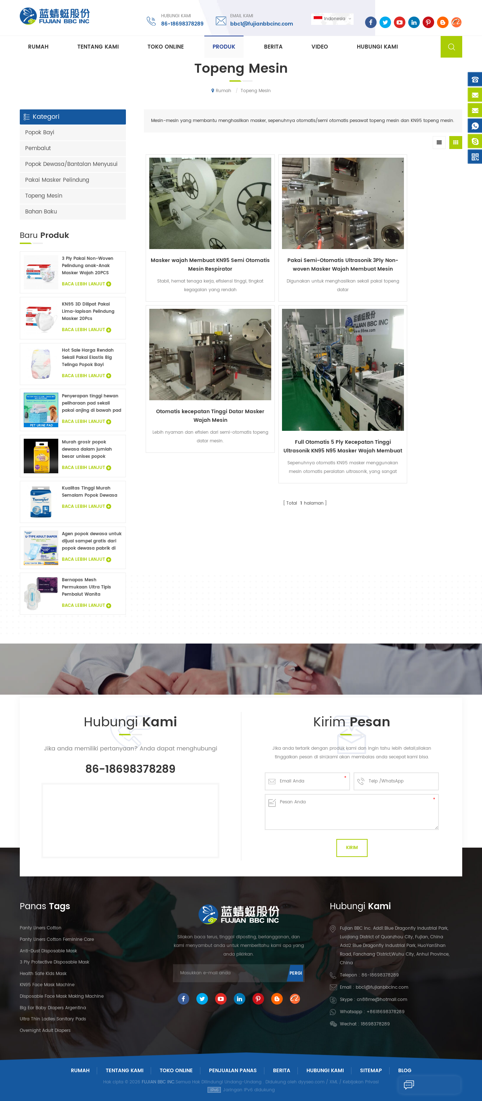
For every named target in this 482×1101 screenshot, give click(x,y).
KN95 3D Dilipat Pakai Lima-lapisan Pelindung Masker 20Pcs (88, 311)
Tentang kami (98, 47)
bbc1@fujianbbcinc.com (259, 23)
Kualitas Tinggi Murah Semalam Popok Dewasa (89, 492)
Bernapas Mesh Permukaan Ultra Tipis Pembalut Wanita (86, 587)
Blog (404, 1070)
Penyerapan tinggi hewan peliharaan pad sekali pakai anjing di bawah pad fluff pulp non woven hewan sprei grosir (91, 403)
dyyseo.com (311, 1082)
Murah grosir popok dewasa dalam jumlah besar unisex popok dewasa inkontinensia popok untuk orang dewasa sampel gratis (87, 449)
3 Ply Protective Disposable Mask (54, 962)
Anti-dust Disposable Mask (48, 951)
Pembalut (38, 148)
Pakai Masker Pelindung (57, 180)
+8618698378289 (386, 1012)
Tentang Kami (125, 1070)
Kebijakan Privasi (361, 1082)
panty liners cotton (41, 928)
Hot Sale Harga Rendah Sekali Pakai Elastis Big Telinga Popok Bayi (88, 357)
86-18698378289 (180, 23)
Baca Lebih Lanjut (86, 284)
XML (333, 1082)
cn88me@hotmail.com (382, 999)
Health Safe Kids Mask (43, 973)
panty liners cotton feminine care (57, 939)
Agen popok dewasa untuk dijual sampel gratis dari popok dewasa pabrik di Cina (92, 541)
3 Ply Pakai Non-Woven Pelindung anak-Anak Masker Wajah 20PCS (87, 265)
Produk (224, 47)
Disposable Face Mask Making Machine (62, 996)
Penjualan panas (233, 1070)
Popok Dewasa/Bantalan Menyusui (71, 164)
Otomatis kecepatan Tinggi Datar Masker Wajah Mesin (343, 225)
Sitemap (371, 1070)
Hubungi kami (377, 47)
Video (320, 47)
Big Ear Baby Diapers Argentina (53, 1008)
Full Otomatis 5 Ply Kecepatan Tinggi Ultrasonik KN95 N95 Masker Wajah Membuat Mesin (422, 243)
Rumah (38, 47)
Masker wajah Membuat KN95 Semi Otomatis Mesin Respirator (184, 225)
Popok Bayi (39, 132)
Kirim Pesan (414, 1085)
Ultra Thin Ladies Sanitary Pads (53, 1019)
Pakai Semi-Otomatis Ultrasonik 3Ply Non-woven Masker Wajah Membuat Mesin (263, 225)
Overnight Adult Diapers (45, 1030)
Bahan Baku (41, 211)
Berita (273, 47)
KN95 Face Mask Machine (47, 985)
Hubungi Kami (325, 1070)
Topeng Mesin (43, 195)
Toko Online (165, 47)
